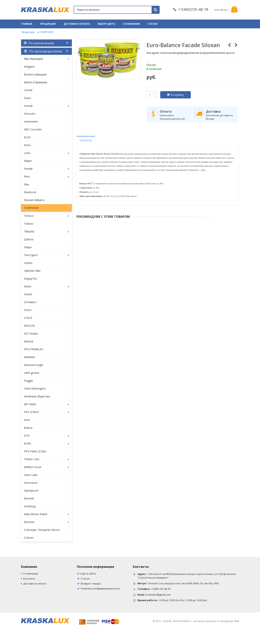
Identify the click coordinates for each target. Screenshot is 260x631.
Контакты (220, 9)
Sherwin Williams (34, 200)
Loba (46, 153)
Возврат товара (91, 583)
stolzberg (29, 506)
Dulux (27, 98)
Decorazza (30, 483)
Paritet (28, 294)
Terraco (46, 216)
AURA (46, 443)
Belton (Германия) (35, 82)
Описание (86, 140)
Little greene (31, 373)
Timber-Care (46, 459)
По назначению (39, 43)
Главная (26, 23)
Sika (26, 184)
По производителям (43, 51)
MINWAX (29, 357)
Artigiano (29, 66)
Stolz (27, 420)
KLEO (27, 137)
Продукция (48, 23)
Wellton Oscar (46, 467)
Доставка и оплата (77, 23)
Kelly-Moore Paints (46, 514)
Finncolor (29, 113)
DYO (46, 435)
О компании (131, 23)
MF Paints (46, 404)
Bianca (28, 428)
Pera (46, 176)
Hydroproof (31, 490)
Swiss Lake (30, 475)
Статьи (152, 23)
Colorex (28, 537)
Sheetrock (30, 192)
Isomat (46, 106)
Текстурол (46, 255)
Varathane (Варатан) (37, 396)
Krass (27, 145)
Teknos (28, 223)
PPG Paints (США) (35, 451)
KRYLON (29, 325)
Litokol (28, 263)
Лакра (28, 247)
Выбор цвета (106, 23)
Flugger (28, 380)
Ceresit (28, 90)
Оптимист (30, 302)
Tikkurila (46, 231)
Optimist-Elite (32, 271)
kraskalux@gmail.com (158, 594)
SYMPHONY (47, 32)
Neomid (29, 498)
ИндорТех (30, 278)
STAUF (28, 318)
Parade (46, 168)
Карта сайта (88, 573)
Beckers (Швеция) (35, 74)
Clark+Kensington (35, 388)
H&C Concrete (33, 129)
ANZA (46, 286)
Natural (28, 341)
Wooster (46, 522)
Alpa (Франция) (46, 59)
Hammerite (31, 121)
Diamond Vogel (33, 365)
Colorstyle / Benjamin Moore (42, 530)
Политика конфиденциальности (100, 588)
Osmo (28, 310)
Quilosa (28, 239)
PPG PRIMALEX (33, 349)
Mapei (28, 161)
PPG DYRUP (46, 412)
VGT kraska (31, 333)
